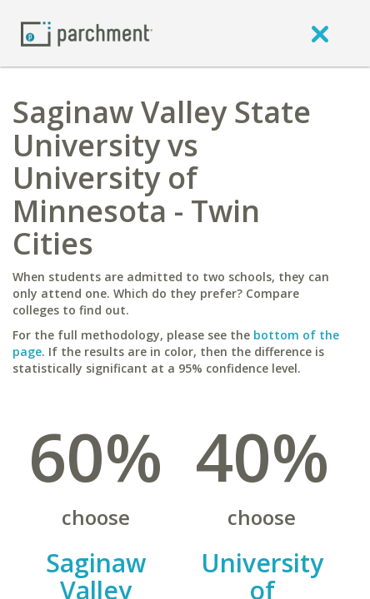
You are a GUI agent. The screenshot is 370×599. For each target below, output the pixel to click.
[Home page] (86, 33)
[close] (320, 33)
